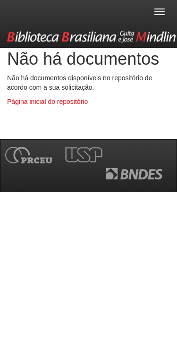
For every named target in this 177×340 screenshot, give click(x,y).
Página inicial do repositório (47, 101)
